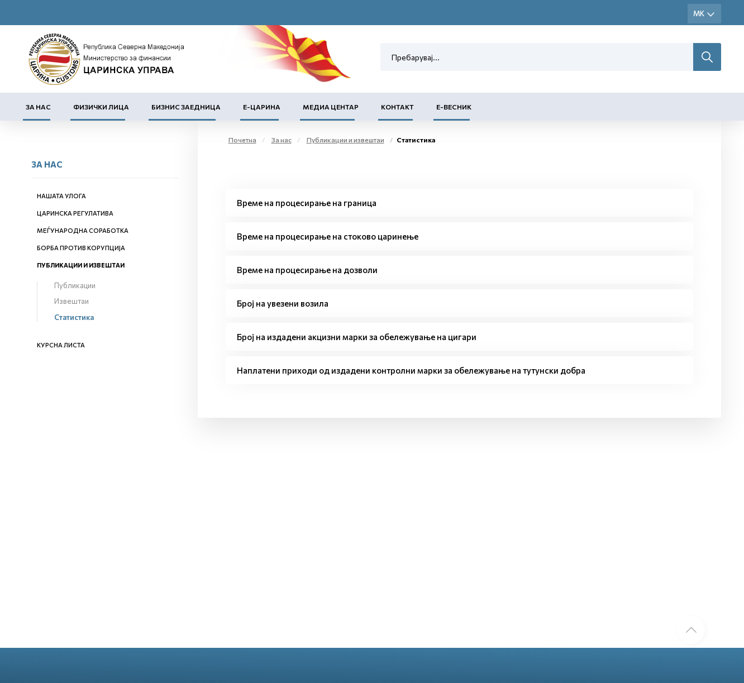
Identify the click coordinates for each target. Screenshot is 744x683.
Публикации (75, 285)
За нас (38, 107)
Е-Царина (261, 107)
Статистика (74, 317)
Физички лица (101, 107)
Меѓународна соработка (82, 230)
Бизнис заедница (186, 107)
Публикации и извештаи (81, 265)
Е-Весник (453, 107)
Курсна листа (61, 344)
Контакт (397, 107)
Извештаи (71, 301)
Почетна (242, 140)
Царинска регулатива (75, 213)
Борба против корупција (81, 247)
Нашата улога (61, 195)
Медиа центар (331, 107)
